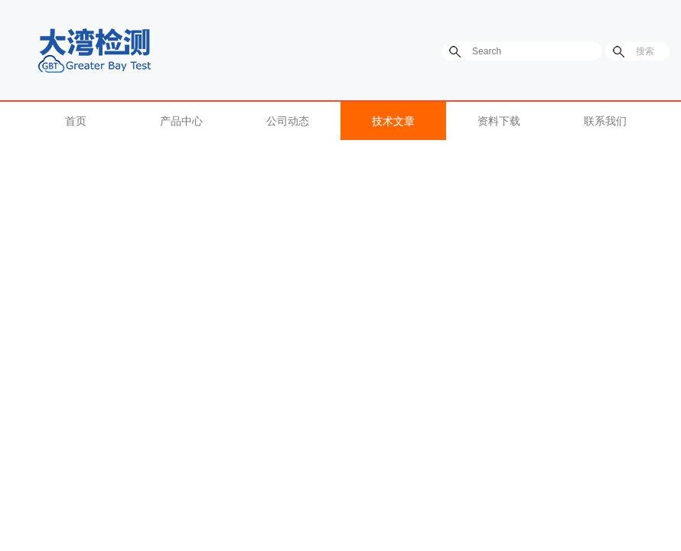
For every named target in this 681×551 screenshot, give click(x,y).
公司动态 (287, 121)
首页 (75, 121)
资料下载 (498, 121)
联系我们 (605, 121)
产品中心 (181, 121)
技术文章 (393, 121)
